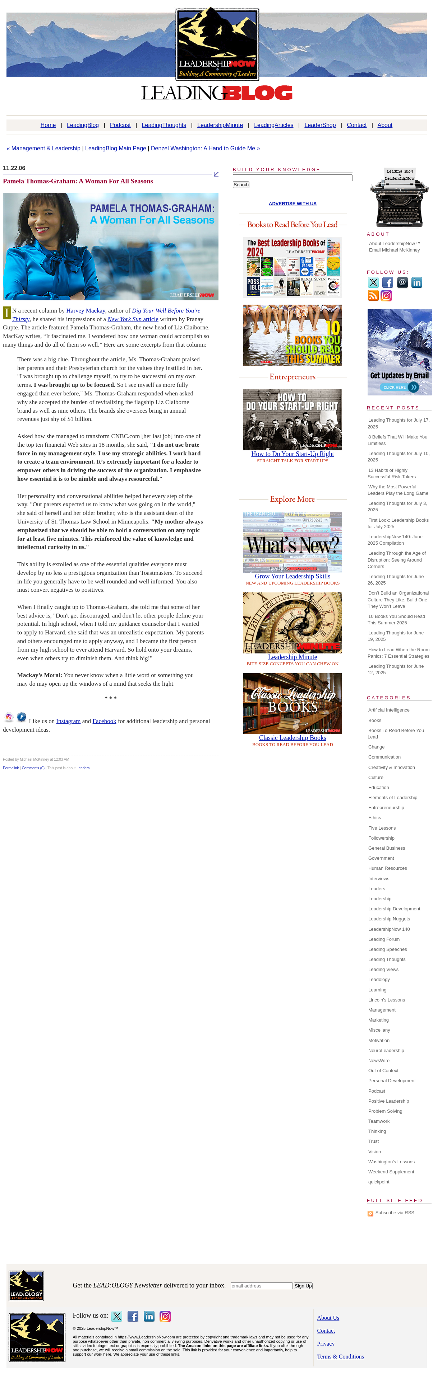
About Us (328, 1318)
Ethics (374, 817)
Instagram (68, 721)
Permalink (11, 768)
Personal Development (392, 1080)
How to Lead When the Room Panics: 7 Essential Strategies (399, 653)
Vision (374, 1151)
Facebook (104, 721)
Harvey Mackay (85, 310)
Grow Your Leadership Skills (293, 576)
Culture (375, 777)
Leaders (83, 768)
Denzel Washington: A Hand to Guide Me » (205, 148)
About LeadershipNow (392, 243)
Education (378, 787)
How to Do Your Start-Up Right (292, 454)
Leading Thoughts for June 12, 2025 (396, 669)
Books (374, 720)
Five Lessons (382, 828)
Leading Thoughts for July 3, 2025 (397, 506)
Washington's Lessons (391, 1161)
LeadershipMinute (220, 125)
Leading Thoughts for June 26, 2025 (396, 580)
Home (48, 125)
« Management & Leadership (43, 148)
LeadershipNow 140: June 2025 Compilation (395, 540)
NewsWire (379, 1060)
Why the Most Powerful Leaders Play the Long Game (398, 490)
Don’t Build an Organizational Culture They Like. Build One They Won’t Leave (398, 599)
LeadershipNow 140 (389, 929)
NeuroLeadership (386, 1050)
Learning (377, 990)
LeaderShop (320, 125)
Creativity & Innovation (391, 767)
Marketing (378, 1020)
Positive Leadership (388, 1101)
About (385, 125)
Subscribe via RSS (395, 1212)
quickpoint (379, 1181)
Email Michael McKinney (394, 250)
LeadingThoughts (164, 125)
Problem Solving (385, 1111)
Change (376, 747)
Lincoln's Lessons (386, 1000)
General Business (386, 848)
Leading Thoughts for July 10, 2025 (399, 457)
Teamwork (379, 1121)
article (132, 319)
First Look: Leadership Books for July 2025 (398, 523)
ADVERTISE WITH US (293, 203)
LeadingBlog (83, 125)
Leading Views (383, 969)
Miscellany (379, 1030)
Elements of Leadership (393, 797)
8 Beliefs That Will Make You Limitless (398, 440)
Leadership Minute (292, 657)
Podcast (120, 125)
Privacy (326, 1344)
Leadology (379, 979)
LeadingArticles (273, 125)
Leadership (379, 898)
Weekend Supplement (391, 1171)
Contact (357, 125)
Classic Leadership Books (292, 737)
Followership (381, 838)
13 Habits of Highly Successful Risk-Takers (392, 473)
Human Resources (387, 868)
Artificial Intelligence (389, 710)
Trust (373, 1141)
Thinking (377, 1131)
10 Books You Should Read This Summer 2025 (396, 619)
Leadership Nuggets (389, 918)
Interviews (379, 878)
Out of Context (383, 1070)
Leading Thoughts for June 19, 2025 (396, 636)
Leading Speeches (387, 949)
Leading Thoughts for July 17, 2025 (399, 423)
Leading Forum (384, 939)
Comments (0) (33, 768)
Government (381, 858)
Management (382, 1010)
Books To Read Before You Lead (396, 734)
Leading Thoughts (387, 959)
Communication (384, 757)
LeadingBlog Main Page (115, 148)
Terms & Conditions (340, 1356)
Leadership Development (394, 908)
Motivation (379, 1040)
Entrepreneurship (386, 807)
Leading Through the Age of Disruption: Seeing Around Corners (397, 559)
